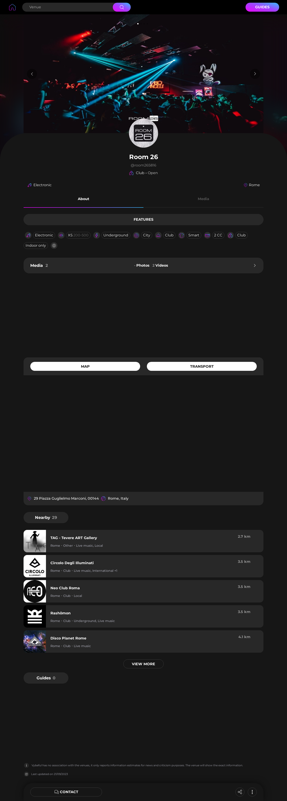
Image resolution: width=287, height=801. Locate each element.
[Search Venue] (66, 7)
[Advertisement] (143, 314)
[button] (84, 199)
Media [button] (203, 199)
